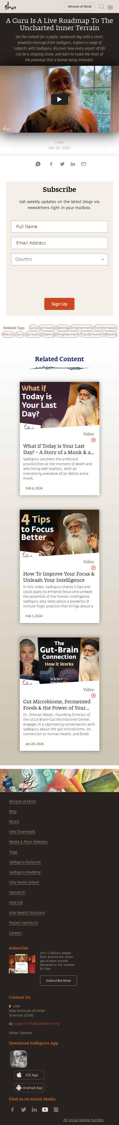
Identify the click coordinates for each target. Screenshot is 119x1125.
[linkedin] (72, 164)
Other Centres (20, 1033)
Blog (12, 811)
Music (14, 821)
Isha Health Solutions (27, 913)
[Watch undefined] (59, 99)
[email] (83, 164)
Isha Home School (24, 882)
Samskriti (17, 892)
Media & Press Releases (28, 842)
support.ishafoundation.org (36, 1023)
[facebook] (51, 164)
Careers (15, 933)
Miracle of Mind (22, 801)
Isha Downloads (22, 832)
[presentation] (59, 279)
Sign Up (59, 304)
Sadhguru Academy (25, 872)
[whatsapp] (38, 164)
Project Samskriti (23, 923)
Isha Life (16, 902)
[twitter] (62, 164)
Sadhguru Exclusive (25, 862)
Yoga (13, 852)
